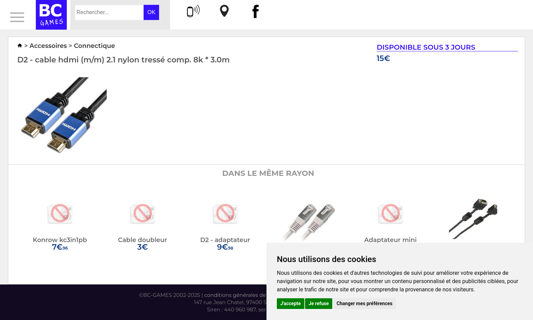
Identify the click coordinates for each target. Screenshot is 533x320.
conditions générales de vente (243, 295)
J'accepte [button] (290, 303)
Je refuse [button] (319, 303)
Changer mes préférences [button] (365, 303)
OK (151, 12)
